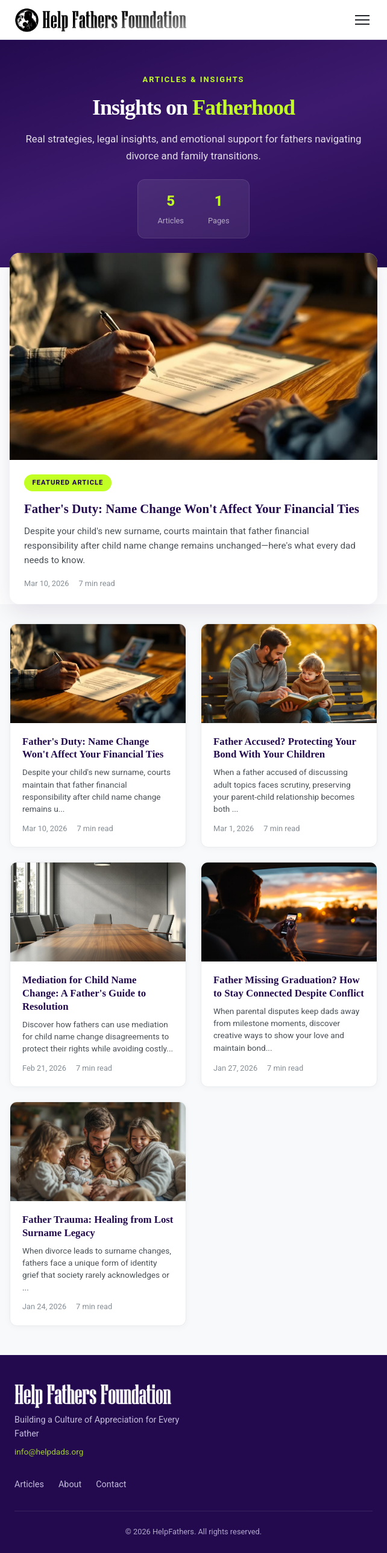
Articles (29, 1484)
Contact (111, 1484)
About (69, 1484)
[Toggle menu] (362, 20)
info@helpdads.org (48, 1451)
